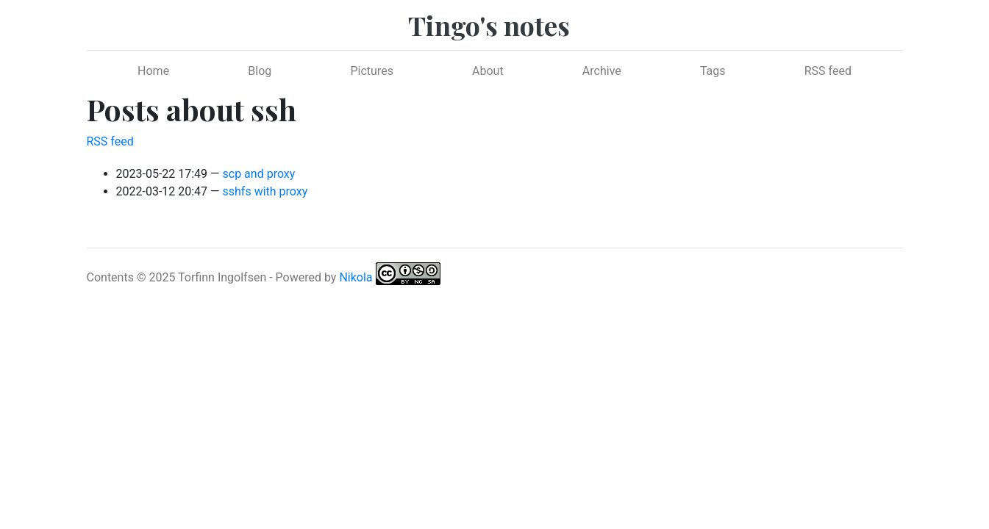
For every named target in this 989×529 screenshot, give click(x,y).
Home (153, 71)
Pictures (371, 71)
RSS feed (827, 71)
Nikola (355, 277)
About (488, 71)
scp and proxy (259, 174)
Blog (259, 71)
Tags (713, 71)
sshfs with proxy (265, 191)
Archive (601, 71)
